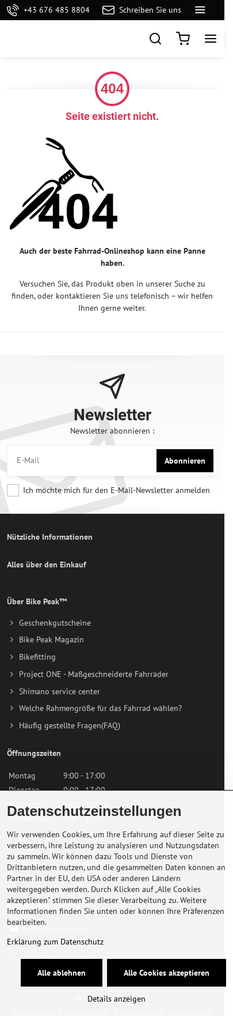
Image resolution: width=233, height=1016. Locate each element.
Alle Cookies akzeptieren (166, 973)
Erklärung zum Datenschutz (55, 941)
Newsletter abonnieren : (112, 431)
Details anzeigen (116, 999)
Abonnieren (185, 461)
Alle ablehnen (61, 973)
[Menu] (210, 38)
